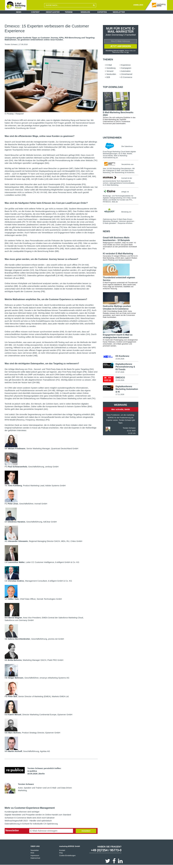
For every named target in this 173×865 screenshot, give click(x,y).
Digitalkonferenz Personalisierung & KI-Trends (125, 367)
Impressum (35, 855)
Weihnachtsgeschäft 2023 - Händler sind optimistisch (28, 820)
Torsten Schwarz (11, 44)
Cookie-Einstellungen (67, 855)
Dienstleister (53, 12)
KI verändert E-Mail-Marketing (118, 253)
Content (35, 12)
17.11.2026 (119, 394)
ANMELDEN (138, 5)
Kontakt (62, 850)
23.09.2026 (119, 380)
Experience (126, 65)
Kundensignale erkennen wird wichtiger (22, 812)
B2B (108, 77)
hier (128, 52)
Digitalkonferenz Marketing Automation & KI (126, 389)
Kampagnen (126, 68)
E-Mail (109, 65)
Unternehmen (112, 137)
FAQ (61, 853)
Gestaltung (111, 68)
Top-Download (113, 87)
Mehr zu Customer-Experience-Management (30, 808)
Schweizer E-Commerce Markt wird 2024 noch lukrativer (30, 818)
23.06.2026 (119, 359)
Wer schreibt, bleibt (120, 409)
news (106, 231)
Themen (108, 59)
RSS (32, 853)
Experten (102, 12)
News (18, 12)
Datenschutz (35, 858)
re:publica (32, 771)
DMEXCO (120, 377)
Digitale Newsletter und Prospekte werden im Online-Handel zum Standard (38, 814)
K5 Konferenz (122, 356)
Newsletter (119, 12)
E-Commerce (126, 77)
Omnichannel (126, 74)
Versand (110, 71)
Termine (69, 12)
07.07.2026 (119, 372)
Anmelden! (85, 831)
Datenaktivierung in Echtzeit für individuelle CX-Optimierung (31, 824)
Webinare (85, 12)
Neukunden (111, 74)
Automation (126, 71)
